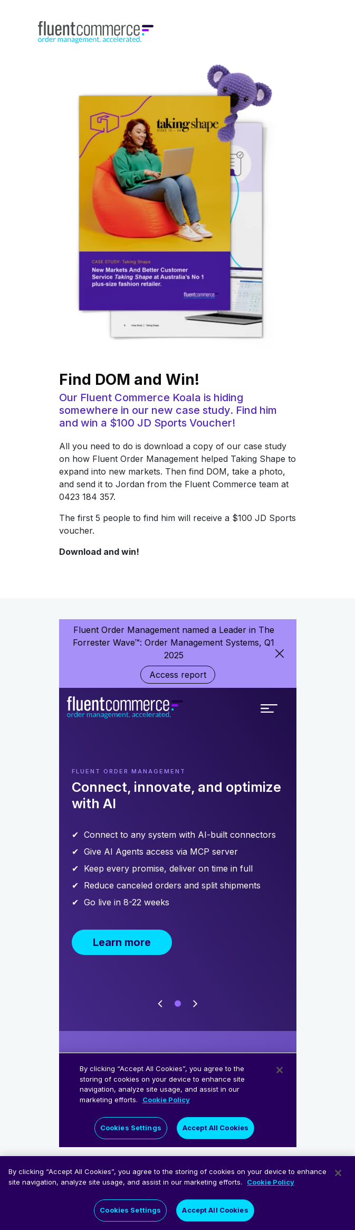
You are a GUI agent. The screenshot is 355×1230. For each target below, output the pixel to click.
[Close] (338, 1174)
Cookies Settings (130, 1211)
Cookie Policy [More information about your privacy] (270, 1183)
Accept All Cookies (215, 1211)
